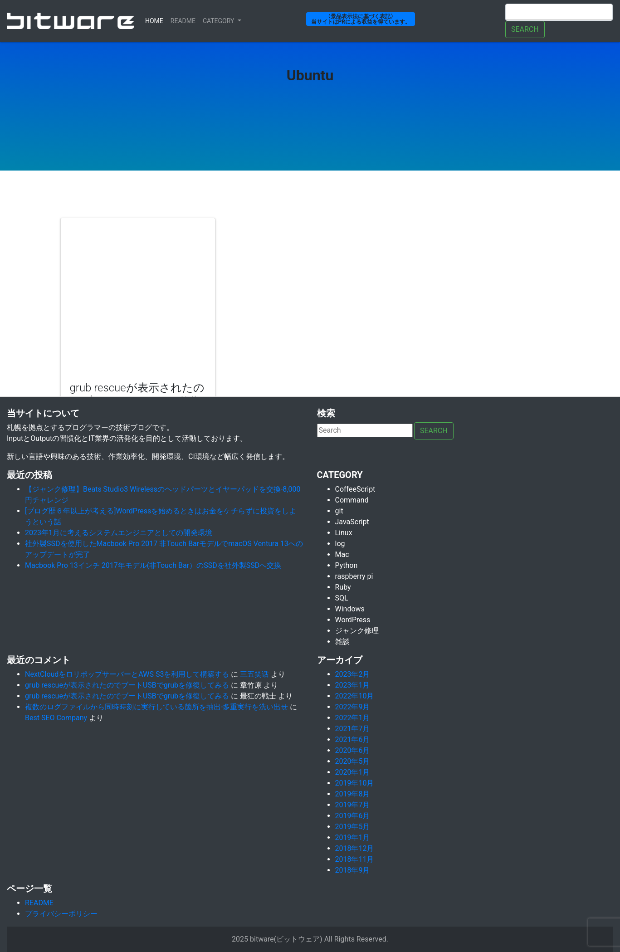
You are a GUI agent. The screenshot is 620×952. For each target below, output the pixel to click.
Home (156, 20)
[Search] (559, 12)
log (340, 543)
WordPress (353, 619)
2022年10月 (354, 696)
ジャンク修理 (357, 630)
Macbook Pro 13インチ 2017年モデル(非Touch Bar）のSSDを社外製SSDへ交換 (153, 565)
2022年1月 (352, 717)
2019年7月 (352, 805)
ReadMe (183, 20)
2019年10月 (354, 783)
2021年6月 (352, 739)
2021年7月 (352, 728)
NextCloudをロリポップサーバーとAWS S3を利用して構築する (127, 674)
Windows (350, 609)
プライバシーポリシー (61, 913)
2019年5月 (352, 826)
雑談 (342, 641)
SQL (341, 598)
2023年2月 (352, 674)
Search (525, 29)
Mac (342, 554)
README (39, 902)
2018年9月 (352, 870)
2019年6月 (352, 815)
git (339, 511)
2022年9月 (352, 707)
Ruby (343, 587)
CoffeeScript (355, 489)
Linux (343, 532)
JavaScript (352, 521)
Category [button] (219, 20)
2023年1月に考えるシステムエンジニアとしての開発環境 (118, 532)
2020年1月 (352, 772)
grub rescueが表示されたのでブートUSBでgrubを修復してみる (127, 685)
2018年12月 (354, 848)
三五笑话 (254, 674)
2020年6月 (352, 750)
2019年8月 (352, 794)
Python (346, 565)
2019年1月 (352, 837)
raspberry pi (354, 576)
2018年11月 (354, 859)
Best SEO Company (56, 717)
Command (352, 500)
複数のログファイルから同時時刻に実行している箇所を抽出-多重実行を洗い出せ (156, 707)
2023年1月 (352, 685)
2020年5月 (352, 761)
